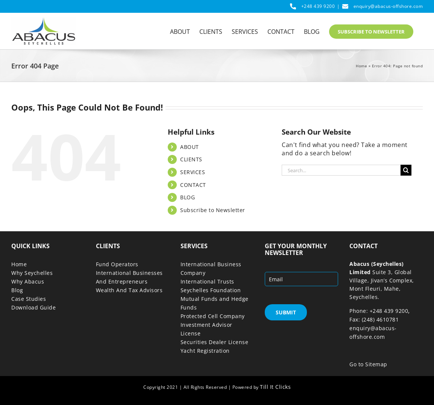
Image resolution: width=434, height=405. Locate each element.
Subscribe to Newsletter (212, 210)
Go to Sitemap (368, 364)
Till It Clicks (275, 386)
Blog (17, 290)
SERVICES (192, 172)
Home (361, 65)
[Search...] (341, 170)
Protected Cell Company (213, 316)
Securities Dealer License (215, 342)
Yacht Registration (205, 350)
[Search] (406, 170)
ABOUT (189, 146)
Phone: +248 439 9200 (378, 310)
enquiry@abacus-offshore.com (388, 6)
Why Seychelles (32, 272)
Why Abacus (27, 281)
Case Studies (28, 298)
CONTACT (193, 184)
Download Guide (33, 307)
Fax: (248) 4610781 (374, 319)
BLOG (187, 197)
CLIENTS (191, 159)
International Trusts (207, 281)
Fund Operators (117, 264)
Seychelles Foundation (211, 290)
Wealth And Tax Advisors (129, 290)
